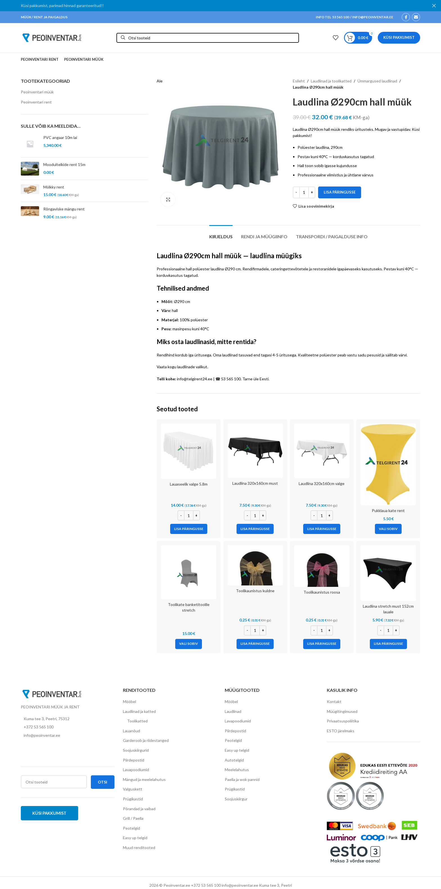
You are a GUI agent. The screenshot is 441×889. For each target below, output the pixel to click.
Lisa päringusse (340, 192)
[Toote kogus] (304, 192)
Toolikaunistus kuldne (255, 590)
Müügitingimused (342, 711)
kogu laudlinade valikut (187, 366)
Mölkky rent (53, 187)
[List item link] (67, 727)
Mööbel (129, 701)
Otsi (102, 782)
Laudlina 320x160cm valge (322, 483)
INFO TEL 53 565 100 (332, 17)
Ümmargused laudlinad (377, 80)
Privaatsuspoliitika (343, 721)
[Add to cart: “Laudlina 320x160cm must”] (255, 529)
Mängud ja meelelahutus (144, 779)
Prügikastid (133, 798)
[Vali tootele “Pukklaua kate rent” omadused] (388, 529)
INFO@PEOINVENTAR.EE (372, 17)
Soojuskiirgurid (136, 750)
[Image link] (52, 693)
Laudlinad (233, 711)
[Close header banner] (434, 5)
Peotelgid (131, 828)
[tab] (221, 233)
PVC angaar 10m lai (60, 137)
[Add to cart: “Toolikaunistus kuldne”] (255, 644)
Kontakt (334, 701)
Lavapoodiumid (136, 769)
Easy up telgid (135, 837)
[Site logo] (52, 37)
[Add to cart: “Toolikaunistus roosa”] (321, 644)
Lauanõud (131, 730)
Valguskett (132, 789)
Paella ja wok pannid (242, 779)
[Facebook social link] (406, 17)
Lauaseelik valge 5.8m (189, 484)
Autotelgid (234, 760)
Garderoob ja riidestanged (146, 740)
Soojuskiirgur (236, 798)
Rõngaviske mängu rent (64, 208)
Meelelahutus (237, 769)
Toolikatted (137, 721)
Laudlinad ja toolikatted (331, 80)
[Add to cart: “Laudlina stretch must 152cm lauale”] (388, 644)
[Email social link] (416, 17)
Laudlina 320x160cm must (255, 483)
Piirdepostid (133, 760)
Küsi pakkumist (399, 37)
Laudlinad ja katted (139, 711)
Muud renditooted (139, 847)
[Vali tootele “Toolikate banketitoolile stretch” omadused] (188, 644)
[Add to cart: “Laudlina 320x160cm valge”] (321, 529)
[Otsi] (207, 38)
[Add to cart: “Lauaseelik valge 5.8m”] (188, 529)
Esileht (299, 80)
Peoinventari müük (37, 91)
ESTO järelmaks (340, 730)
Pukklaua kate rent (388, 510)
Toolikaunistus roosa (321, 592)
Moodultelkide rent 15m (64, 164)
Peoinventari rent (36, 102)
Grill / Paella (133, 818)
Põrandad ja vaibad (139, 808)
